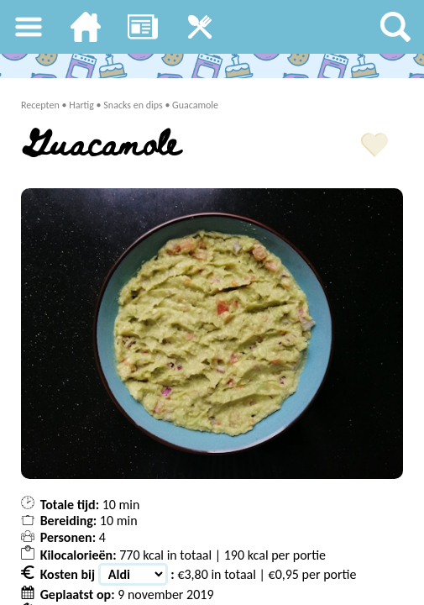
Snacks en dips (132, 105)
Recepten (40, 105)
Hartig (81, 105)
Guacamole (195, 105)
